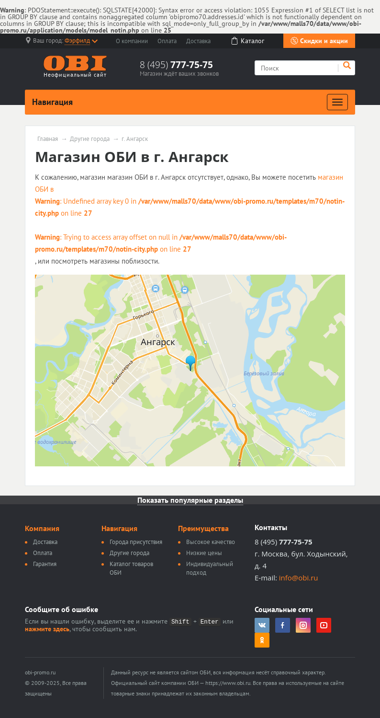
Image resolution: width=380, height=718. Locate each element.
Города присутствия (136, 542)
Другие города (90, 139)
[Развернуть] (337, 102)
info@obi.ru (298, 577)
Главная (47, 139)
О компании (132, 41)
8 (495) (176, 64)
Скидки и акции (319, 40)
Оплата (167, 41)
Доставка (198, 41)
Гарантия (44, 564)
